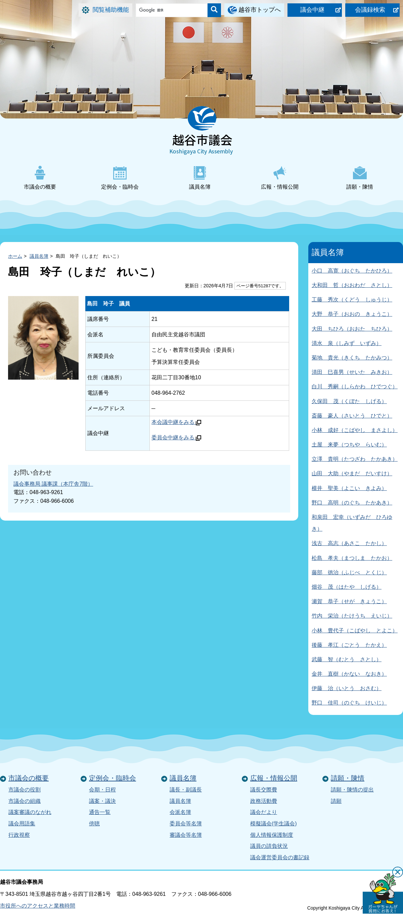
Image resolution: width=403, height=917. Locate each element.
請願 (336, 801)
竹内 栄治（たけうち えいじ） (352, 616)
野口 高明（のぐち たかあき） (352, 502)
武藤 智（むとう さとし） (347, 659)
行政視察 (19, 835)
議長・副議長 (186, 789)
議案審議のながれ (29, 812)
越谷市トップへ (259, 9)
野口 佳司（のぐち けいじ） (349, 703)
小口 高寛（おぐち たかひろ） (352, 271)
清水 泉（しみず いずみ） (347, 343)
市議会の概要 (40, 178)
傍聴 (94, 823)
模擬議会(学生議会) (273, 823)
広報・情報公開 (280, 178)
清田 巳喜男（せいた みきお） (352, 372)
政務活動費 (263, 801)
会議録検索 (370, 9)
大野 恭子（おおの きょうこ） (352, 314)
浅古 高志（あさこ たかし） (349, 543)
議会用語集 (21, 823)
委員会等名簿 (186, 823)
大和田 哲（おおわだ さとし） (352, 285)
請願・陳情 (359, 178)
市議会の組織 (24, 801)
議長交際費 (263, 789)
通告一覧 (99, 812)
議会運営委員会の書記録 (279, 857)
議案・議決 (102, 801)
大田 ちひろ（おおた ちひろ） (352, 329)
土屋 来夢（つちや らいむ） (349, 444)
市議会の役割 (24, 789)
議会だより (263, 812)
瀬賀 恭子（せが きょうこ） (349, 601)
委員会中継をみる (176, 437)
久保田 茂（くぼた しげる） (349, 401)
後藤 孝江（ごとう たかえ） (349, 645)
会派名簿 (180, 812)
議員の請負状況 (269, 846)
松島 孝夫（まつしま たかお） (352, 558)
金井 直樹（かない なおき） (349, 674)
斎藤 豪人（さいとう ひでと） (352, 416)
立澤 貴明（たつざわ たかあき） (355, 459)
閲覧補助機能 (111, 9)
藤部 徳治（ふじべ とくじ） (349, 572)
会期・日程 (102, 789)
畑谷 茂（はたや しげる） (347, 587)
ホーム (15, 256)
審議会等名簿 (186, 835)
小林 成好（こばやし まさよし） (355, 430)
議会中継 (312, 9)
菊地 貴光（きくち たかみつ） (352, 357)
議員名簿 (200, 178)
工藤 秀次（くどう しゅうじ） (352, 299)
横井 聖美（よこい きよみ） (349, 488)
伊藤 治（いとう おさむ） (347, 688)
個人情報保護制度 (271, 835)
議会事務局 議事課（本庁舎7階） (53, 484)
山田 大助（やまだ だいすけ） (352, 473)
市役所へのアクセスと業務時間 (37, 906)
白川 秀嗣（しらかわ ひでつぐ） (355, 386)
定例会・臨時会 (120, 178)
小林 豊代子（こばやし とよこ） (355, 630)
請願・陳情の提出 (352, 789)
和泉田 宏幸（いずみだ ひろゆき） (352, 523)
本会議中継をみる (176, 422)
